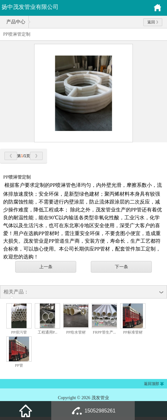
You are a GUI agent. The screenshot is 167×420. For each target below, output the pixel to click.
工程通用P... (47, 332)
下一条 (121, 266)
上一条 (46, 266)
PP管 (19, 365)
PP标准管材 (132, 332)
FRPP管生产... (104, 332)
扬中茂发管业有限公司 (30, 7)
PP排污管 (19, 332)
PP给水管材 (75, 332)
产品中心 (15, 21)
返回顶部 (151, 384)
